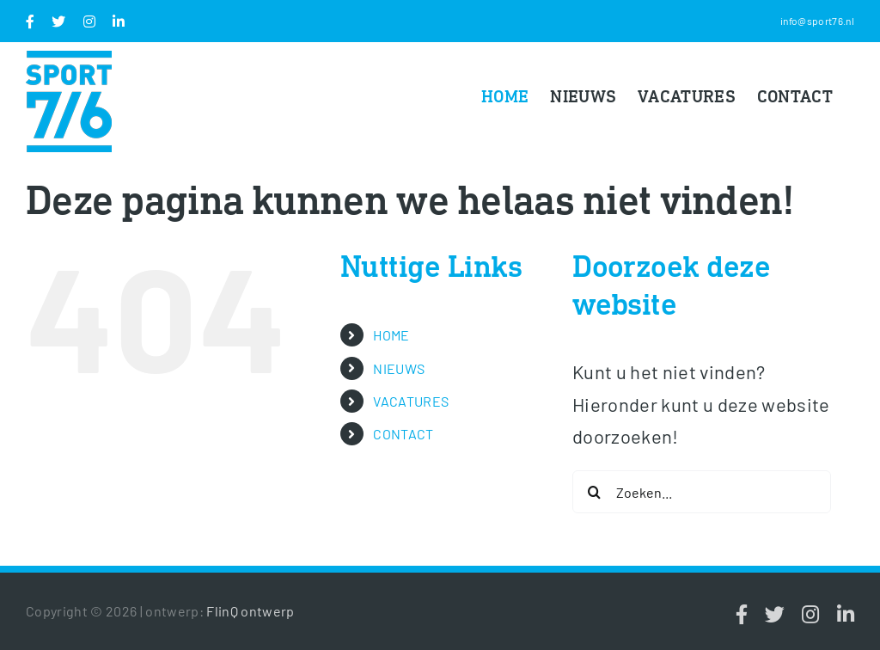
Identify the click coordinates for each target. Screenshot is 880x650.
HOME (391, 335)
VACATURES (411, 401)
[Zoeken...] (701, 491)
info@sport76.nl (817, 21)
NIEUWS (399, 368)
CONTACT (403, 434)
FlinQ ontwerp (250, 611)
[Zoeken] (593, 491)
